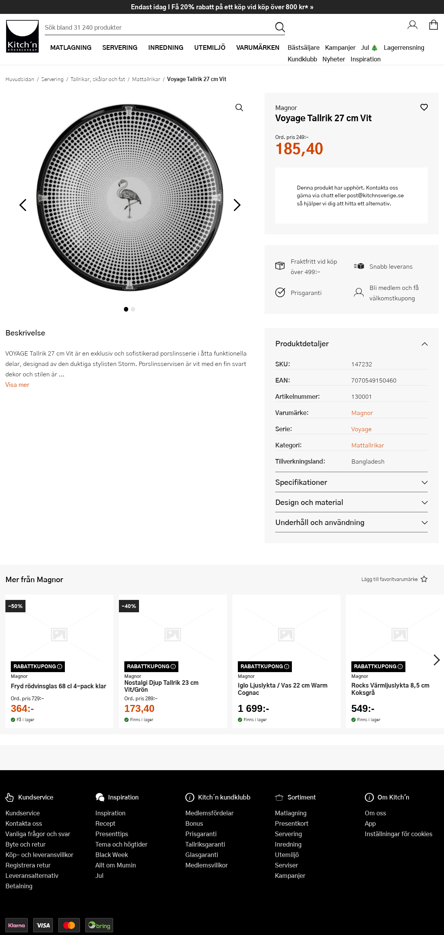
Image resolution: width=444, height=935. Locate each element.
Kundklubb (302, 58)
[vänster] (23, 205)
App (370, 823)
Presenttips (111, 833)
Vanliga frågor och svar (37, 833)
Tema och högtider (121, 844)
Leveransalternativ (31, 875)
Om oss (375, 812)
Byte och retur (25, 844)
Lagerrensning (404, 47)
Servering (52, 78)
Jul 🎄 (369, 47)
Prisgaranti (306, 292)
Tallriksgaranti (205, 844)
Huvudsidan (19, 78)
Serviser (286, 864)
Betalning (18, 885)
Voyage (361, 428)
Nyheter (333, 58)
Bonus (194, 823)
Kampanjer (340, 47)
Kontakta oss (23, 823)
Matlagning (291, 812)
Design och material (309, 502)
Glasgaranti (201, 854)
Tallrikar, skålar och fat (98, 78)
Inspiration (366, 58)
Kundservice (22, 812)
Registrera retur (28, 864)
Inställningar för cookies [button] (398, 833)
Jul (99, 875)
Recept (105, 823)
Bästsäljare (304, 47)
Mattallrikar (146, 78)
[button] (424, 107)
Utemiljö (287, 854)
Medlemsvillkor (206, 864)
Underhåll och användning (319, 522)
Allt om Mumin (115, 864)
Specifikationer (301, 482)
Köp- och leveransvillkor (39, 854)
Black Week (111, 854)
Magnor (286, 107)
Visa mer (17, 384)
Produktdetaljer (302, 343)
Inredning (288, 844)
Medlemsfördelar (209, 812)
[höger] (236, 205)
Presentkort (291, 823)
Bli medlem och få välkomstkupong (394, 292)
